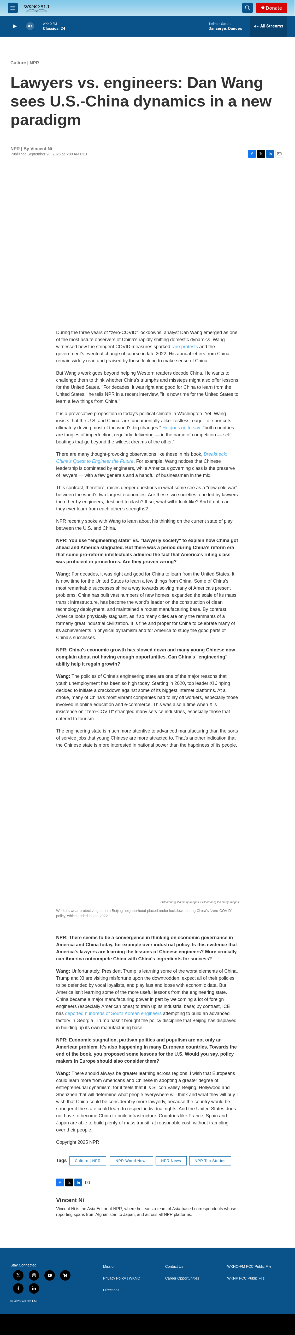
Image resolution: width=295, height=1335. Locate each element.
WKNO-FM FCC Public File (249, 1267)
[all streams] (268, 26)
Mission (109, 1267)
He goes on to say (181, 427)
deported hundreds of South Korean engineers (113, 1013)
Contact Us (174, 1267)
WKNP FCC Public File (245, 1278)
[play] (14, 26)
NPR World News (131, 1161)
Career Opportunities (182, 1278)
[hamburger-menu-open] (13, 8)
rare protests (185, 346)
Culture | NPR (24, 62)
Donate (274, 8)
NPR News (171, 1161)
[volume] (30, 26)
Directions (111, 1290)
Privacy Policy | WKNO (121, 1278)
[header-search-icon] (247, 8)
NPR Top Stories (210, 1161)
